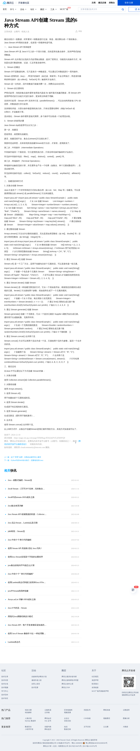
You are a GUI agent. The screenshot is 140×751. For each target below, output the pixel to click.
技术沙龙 (4, 684)
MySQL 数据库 (30, 721)
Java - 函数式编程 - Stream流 (20, 480)
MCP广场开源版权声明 (100, 691)
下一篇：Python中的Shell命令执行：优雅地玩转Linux (23, 460)
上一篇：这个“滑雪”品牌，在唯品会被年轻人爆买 (22, 457)
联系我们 (95, 684)
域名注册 (28, 710)
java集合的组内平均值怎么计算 (21, 565)
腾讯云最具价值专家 (69, 677)
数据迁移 (67, 729)
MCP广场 (64, 9)
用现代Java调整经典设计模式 (20, 616)
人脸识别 (28, 718)
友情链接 (95, 687)
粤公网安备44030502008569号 (96, 743)
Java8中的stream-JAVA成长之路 (21, 497)
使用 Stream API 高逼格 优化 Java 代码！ (25, 548)
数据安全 (28, 727)
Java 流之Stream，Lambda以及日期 (23, 523)
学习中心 (4, 691)
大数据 (125, 727)
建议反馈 (102, 3)
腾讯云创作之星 (67, 684)
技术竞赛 (35, 687)
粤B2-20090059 (77, 743)
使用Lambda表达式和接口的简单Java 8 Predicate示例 (27, 582)
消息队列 (87, 710)
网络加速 (106, 710)
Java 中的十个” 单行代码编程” (21, 574)
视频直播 (67, 712)
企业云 (66, 718)
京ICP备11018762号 (90, 746)
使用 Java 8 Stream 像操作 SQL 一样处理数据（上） (27, 633)
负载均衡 (48, 727)
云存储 (47, 712)
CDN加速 (87, 718)
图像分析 (126, 718)
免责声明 (95, 680)
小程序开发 (29, 729)
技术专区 (4, 698)
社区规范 (95, 677)
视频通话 (106, 718)
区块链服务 (68, 710)
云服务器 (48, 710)
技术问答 (4, 680)
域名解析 (28, 712)
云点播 (105, 727)
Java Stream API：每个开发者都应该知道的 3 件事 (27, 625)
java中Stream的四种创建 (18, 591)
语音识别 (67, 721)
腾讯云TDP (66, 687)
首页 (5, 9)
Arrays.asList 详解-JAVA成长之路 (22, 599)
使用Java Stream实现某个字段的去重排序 (25, 557)
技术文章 (4, 677)
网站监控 (48, 729)
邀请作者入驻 (37, 680)
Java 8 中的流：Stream (17, 608)
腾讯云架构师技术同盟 (70, 680)
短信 (65, 727)
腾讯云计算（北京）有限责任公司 (55, 746)
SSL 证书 (48, 721)
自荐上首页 (36, 684)
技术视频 (4, 687)
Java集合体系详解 (15, 506)
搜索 (123, 9)
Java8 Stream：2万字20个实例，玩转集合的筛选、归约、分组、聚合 (27, 489)
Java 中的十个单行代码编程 (19, 540)
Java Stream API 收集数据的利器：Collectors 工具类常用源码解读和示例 (27, 514)
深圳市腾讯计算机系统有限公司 (44, 743)
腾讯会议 (48, 718)
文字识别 (87, 727)
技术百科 (4, 695)
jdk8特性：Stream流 (16, 531)
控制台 (112, 3)
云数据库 (126, 710)
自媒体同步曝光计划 (39, 677)
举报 (78, 31)
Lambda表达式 (14, 642)
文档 (93, 3)
